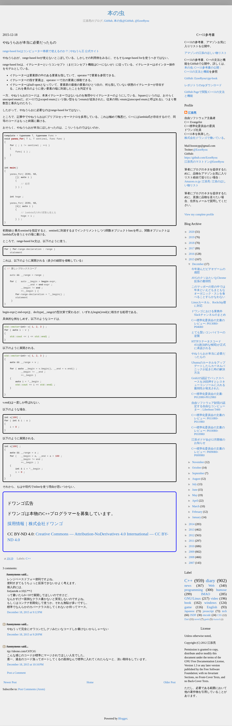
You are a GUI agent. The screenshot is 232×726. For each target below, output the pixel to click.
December (198, 264)
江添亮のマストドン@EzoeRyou (204, 161)
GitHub (108, 20)
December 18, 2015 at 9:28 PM (24, 634)
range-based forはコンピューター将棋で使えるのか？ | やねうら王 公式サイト (51, 51)
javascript (208, 611)
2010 (192, 546)
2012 (192, 535)
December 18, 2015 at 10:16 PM (25, 664)
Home (90, 682)
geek (206, 619)
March (196, 506)
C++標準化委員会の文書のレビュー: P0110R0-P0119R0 (208, 418)
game (188, 607)
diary (210, 580)
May (195, 495)
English (212, 607)
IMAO (205, 594)
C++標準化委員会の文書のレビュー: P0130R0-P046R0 (208, 323)
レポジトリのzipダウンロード (203, 85)
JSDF (193, 615)
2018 (192, 242)
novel (197, 619)
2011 (192, 540)
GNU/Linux (192, 598)
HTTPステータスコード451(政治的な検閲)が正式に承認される (208, 345)
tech (224, 611)
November (198, 462)
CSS (219, 615)
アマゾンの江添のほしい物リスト (205, 52)
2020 (192, 231)
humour (221, 590)
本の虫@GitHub (123, 20)
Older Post (170, 682)
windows (210, 603)
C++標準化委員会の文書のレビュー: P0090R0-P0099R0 (208, 452)
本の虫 (116, 13)
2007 (192, 562)
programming (193, 590)
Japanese (189, 611)
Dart (186, 619)
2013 (192, 529)
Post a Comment (16, 672)
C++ (28, 558)
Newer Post (10, 682)
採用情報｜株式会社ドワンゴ (35, 523)
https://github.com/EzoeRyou (200, 157)
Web (211, 585)
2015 (192, 259)
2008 (192, 557)
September (198, 473)
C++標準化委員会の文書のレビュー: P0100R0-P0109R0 (208, 431)
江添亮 (192, 112)
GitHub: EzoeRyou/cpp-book (200, 78)
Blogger (122, 718)
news (187, 585)
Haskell (216, 619)
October (197, 467)
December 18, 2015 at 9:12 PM (24, 612)
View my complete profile (199, 214)
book (187, 603)
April (195, 500)
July (195, 484)
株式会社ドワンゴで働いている (204, 137)
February (197, 511)
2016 (192, 253)
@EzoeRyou (142, 20)
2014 (192, 524)
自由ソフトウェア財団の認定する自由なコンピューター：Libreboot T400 (208, 406)
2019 (192, 237)
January (197, 517)
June (195, 489)
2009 (192, 551)
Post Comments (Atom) (31, 689)
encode (207, 615)
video (214, 598)
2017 (192, 248)
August (196, 478)
